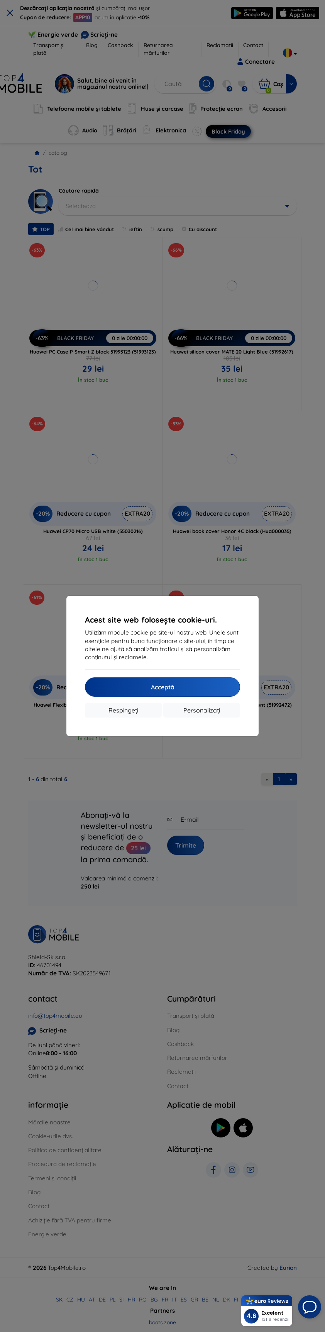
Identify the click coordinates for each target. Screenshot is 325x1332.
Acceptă (162, 687)
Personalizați (201, 710)
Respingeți (123, 710)
